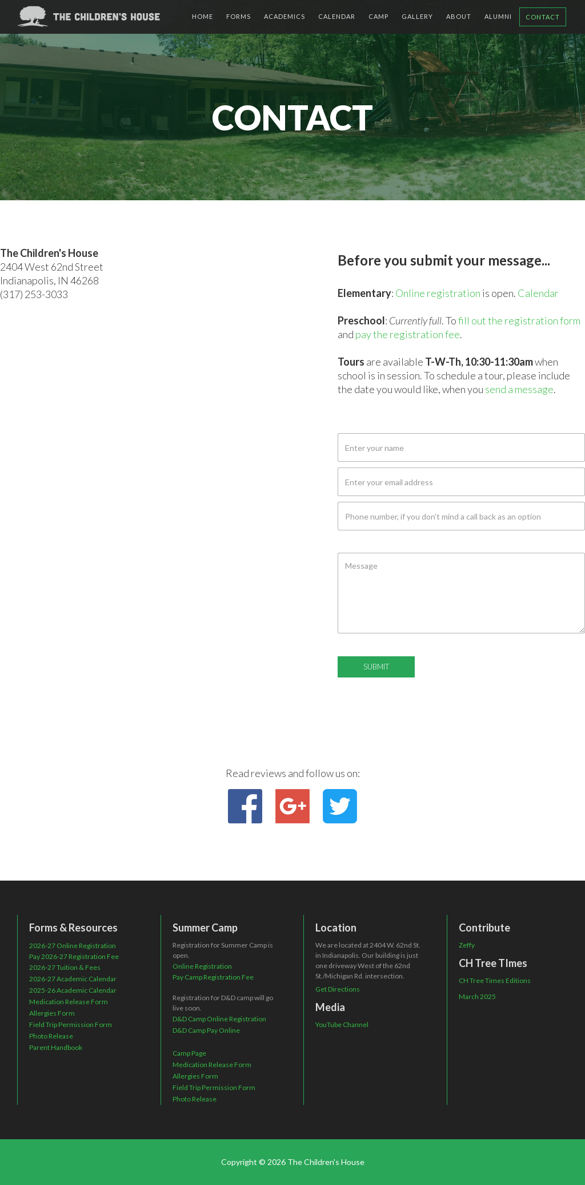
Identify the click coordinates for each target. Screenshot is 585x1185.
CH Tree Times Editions (495, 980)
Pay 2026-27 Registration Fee (74, 956)
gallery (417, 16)
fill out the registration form (519, 320)
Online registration (437, 293)
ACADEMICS (284, 16)
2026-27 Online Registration (72, 945)
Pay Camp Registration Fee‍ (213, 977)
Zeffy (467, 945)
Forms (238, 16)
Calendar (538, 293)
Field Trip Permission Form (70, 1024)
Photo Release (51, 1036)
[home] (88, 16)
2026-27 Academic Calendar (73, 978)
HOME (202, 16)
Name (349, 423)
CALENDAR (336, 16)
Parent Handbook (55, 1047)
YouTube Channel (341, 1024)
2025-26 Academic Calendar (73, 990)
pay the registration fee (407, 334)
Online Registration (202, 966)
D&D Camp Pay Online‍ (206, 1030)
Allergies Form (52, 1013)
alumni (498, 16)
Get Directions (337, 989)
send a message (519, 389)
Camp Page (189, 1053)
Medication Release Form (68, 1001)
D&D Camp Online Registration (219, 1018)
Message (355, 542)
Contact (543, 17)
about (458, 16)
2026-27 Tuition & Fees (65, 967)
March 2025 (477, 996)
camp (378, 16)
